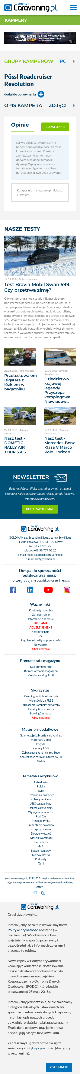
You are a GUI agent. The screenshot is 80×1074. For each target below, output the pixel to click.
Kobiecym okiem (41, 799)
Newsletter (41, 644)
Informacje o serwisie (41, 619)
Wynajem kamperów (41, 812)
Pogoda (40, 744)
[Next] (73, 61)
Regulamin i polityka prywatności (41, 640)
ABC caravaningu (40, 803)
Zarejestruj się (41, 614)
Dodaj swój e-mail (40, 509)
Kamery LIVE (41, 748)
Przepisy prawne (41, 829)
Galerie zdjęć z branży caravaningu (41, 735)
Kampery (16, 20)
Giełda (41, 761)
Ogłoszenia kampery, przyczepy (41, 705)
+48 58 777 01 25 (45, 550)
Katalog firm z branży (41, 709)
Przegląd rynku (41, 820)
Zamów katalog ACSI (41, 675)
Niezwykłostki (41, 855)
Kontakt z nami (41, 631)
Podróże (41, 816)
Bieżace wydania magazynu (41, 671)
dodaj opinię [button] (55, 126)
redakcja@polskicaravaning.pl (44, 554)
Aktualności (41, 782)
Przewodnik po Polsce (41, 795)
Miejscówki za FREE (41, 700)
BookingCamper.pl (41, 713)
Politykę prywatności (23, 930)
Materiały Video (41, 739)
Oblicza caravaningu (41, 808)
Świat (41, 790)
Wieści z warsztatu (40, 837)
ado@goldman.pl (45, 559)
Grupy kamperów (28, 61)
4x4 (40, 846)
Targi (41, 863)
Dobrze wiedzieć (41, 833)
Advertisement (40, 627)
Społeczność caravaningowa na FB (41, 757)
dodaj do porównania (24, 94)
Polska (41, 786)
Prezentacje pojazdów (41, 825)
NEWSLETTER (31, 477)
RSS (41, 636)
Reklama (41, 623)
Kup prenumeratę (41, 666)
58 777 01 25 (42, 546)
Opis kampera (23, 105)
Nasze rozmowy (41, 850)
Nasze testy (40, 842)
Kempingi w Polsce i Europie (41, 696)
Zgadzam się (59, 1067)
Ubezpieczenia (41, 649)
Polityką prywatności (38, 1048)
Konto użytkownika (41, 610)
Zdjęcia (59, 105)
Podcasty (41, 859)
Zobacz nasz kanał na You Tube (41, 752)
